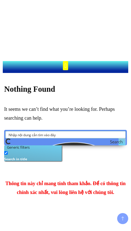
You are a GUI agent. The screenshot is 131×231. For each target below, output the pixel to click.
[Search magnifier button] (122, 141)
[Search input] (66, 134)
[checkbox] (32, 155)
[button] (65, 65)
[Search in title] (6, 153)
